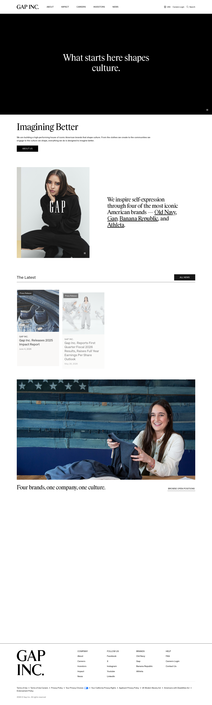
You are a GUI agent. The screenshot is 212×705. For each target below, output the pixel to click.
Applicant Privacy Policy (129, 688)
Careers (81, 7)
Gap (112, 219)
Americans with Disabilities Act (177, 688)
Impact (65, 7)
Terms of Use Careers (39, 688)
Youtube (111, 666)
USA (167, 7)
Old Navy (165, 212)
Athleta (115, 225)
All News (185, 283)
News (115, 7)
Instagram (112, 661)
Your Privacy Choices (74, 688)
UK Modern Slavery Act (151, 688)
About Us (27, 148)
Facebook (111, 651)
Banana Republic (138, 219)
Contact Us (171, 661)
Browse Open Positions (181, 488)
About (50, 7)
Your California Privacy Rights (103, 688)
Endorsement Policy (25, 691)
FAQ (168, 651)
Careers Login (178, 7)
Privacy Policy (57, 688)
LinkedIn (111, 671)
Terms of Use (22, 688)
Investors (99, 7)
